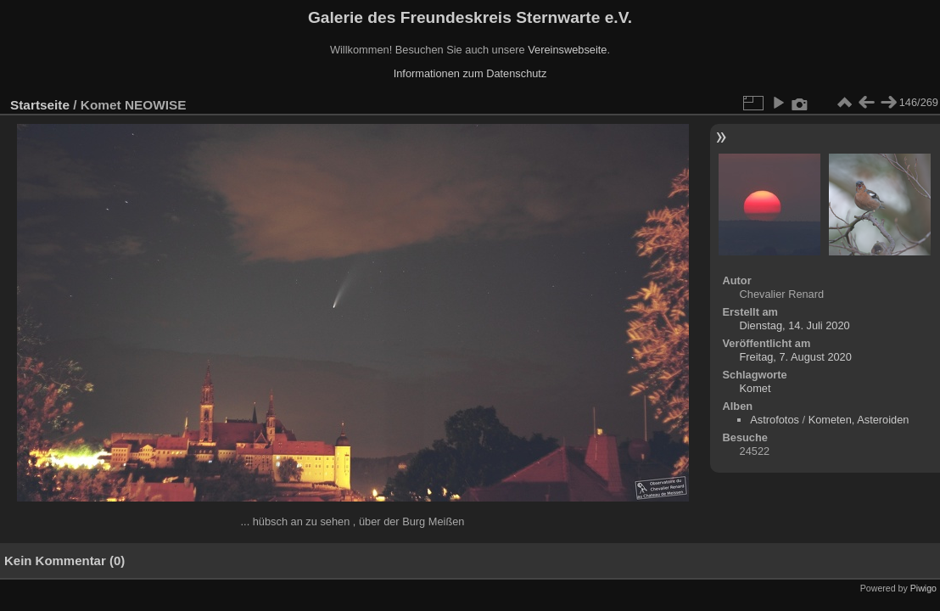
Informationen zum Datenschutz (470, 73)
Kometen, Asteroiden (859, 419)
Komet (755, 388)
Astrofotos (774, 419)
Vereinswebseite (567, 49)
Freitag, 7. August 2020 (796, 356)
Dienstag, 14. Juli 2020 (795, 325)
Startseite (40, 105)
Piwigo (923, 588)
